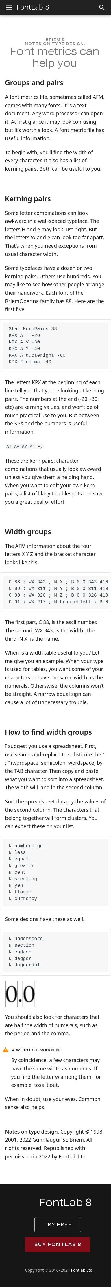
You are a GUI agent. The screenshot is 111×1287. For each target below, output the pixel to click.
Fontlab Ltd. (82, 1270)
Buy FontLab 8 (57, 1244)
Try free (57, 1224)
